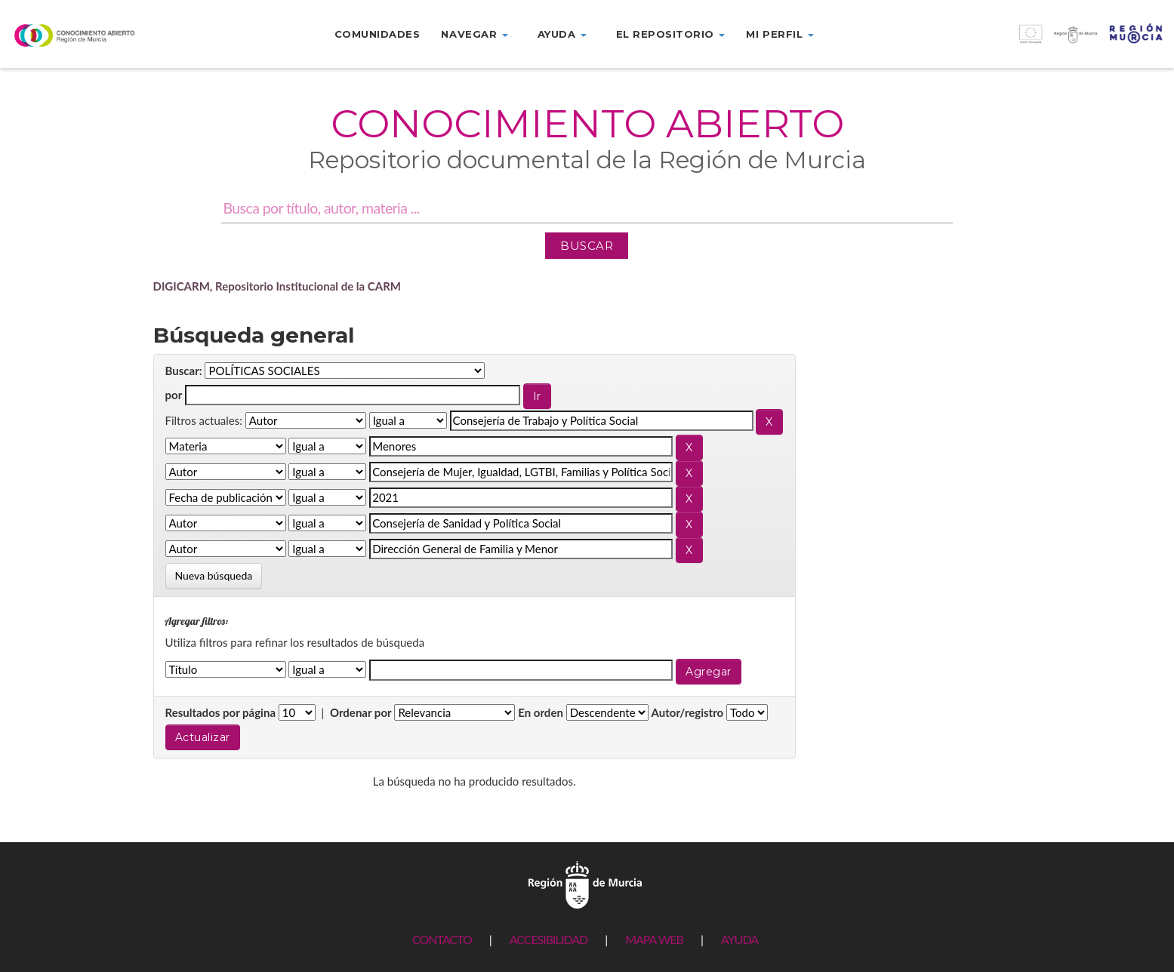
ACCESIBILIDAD (548, 939)
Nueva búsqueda (214, 575)
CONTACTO (442, 939)
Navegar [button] (474, 34)
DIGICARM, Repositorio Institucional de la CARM (277, 286)
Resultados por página (220, 712)
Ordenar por (361, 712)
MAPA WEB (654, 939)
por (174, 394)
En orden (540, 712)
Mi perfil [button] (779, 34)
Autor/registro (688, 712)
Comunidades (377, 34)
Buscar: (183, 370)
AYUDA (739, 939)
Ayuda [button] (562, 34)
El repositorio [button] (671, 34)
